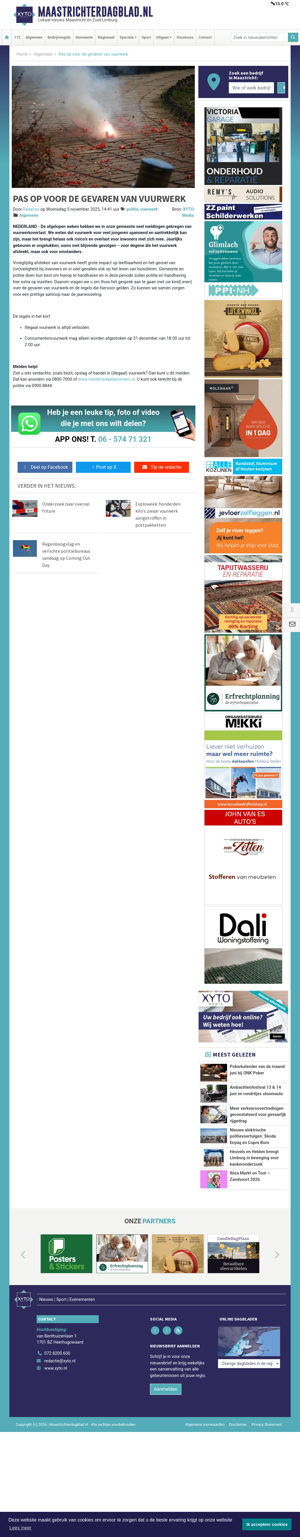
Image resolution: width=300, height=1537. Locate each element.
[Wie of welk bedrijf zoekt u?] (251, 87)
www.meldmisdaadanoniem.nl (106, 379)
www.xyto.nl (55, 1406)
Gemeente (84, 37)
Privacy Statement (267, 1462)
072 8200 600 (57, 1391)
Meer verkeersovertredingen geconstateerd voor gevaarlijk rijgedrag (258, 1115)
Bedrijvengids (59, 37)
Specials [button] (127, 37)
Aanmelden (166, 1427)
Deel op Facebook (45, 467)
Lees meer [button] (20, 1527)
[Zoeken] (293, 37)
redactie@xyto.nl (60, 1399)
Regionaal (106, 37)
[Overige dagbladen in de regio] (249, 1378)
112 (17, 37)
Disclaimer (238, 1462)
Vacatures (185, 37)
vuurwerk (149, 209)
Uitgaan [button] (162, 37)
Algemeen (33, 37)
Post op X (103, 467)
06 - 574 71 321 (124, 439)
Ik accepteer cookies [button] (267, 1524)
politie (132, 209)
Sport (146, 37)
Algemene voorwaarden (204, 1462)
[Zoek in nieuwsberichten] (259, 37)
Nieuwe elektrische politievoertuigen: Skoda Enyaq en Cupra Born (253, 1136)
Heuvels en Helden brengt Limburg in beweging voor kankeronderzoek (254, 1158)
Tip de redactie (161, 467)
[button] (16, 1301)
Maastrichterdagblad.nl (95, 11)
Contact (205, 37)
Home (22, 54)
